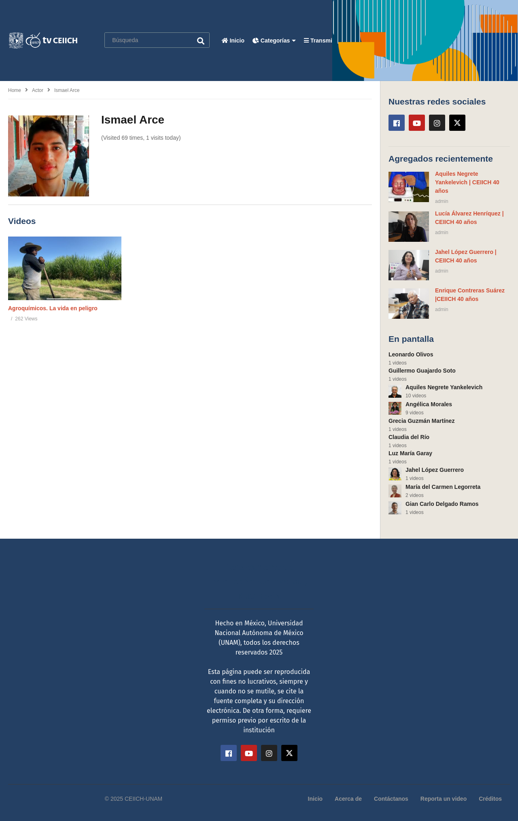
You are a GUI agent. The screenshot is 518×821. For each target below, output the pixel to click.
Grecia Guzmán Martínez (421, 421)
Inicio (233, 40)
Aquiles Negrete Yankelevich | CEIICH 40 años (467, 182)
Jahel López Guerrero (434, 470)
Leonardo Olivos (410, 354)
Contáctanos (391, 798)
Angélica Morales (428, 404)
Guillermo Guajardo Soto (422, 370)
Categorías (274, 40)
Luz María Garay (410, 453)
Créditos (490, 798)
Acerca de (348, 798)
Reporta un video (443, 798)
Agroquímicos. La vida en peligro (53, 308)
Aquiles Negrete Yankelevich (443, 387)
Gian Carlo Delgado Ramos (441, 504)
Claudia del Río (408, 437)
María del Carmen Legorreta (442, 487)
